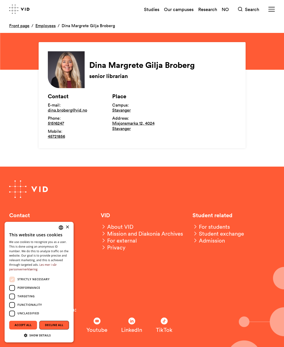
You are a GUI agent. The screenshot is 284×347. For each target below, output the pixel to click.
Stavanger (121, 110)
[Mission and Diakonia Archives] (142, 233)
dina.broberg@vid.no (67, 110)
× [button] (67, 227)
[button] (39, 335)
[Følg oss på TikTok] (164, 325)
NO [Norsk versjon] (225, 9)
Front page (19, 25)
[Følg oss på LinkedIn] (131, 325)
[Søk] (248, 9)
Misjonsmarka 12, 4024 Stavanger (133, 125)
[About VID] (117, 226)
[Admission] (208, 240)
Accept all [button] (23, 325)
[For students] (211, 226)
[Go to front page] (19, 9)
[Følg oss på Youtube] (96, 325)
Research (207, 9)
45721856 (56, 136)
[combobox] (61, 227)
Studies (151, 9)
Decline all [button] (54, 325)
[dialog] (39, 282)
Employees (45, 25)
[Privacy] (113, 247)
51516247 (56, 123)
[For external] (119, 240)
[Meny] (271, 9)
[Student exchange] (218, 233)
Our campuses (179, 9)
